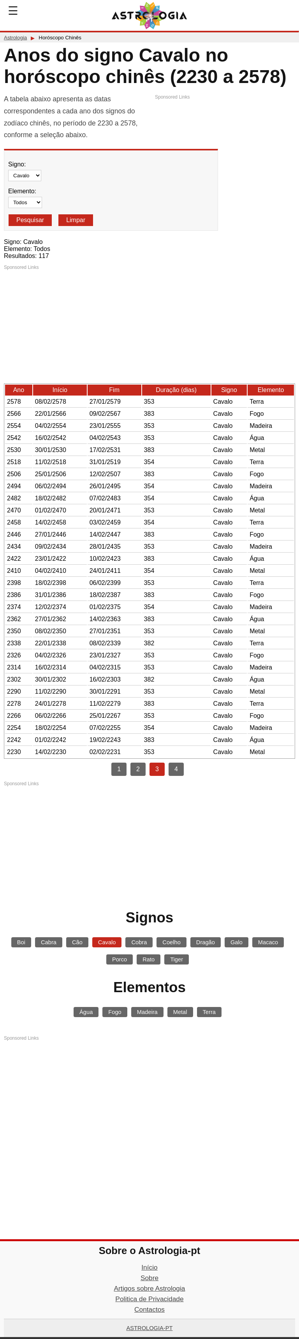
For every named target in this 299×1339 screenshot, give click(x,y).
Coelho (171, 942)
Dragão (205, 942)
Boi (21, 942)
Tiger (176, 959)
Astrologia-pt (150, 1328)
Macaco (268, 942)
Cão (77, 942)
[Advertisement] (225, 154)
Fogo (114, 1012)
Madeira (147, 1012)
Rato (148, 959)
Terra (209, 1012)
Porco (119, 959)
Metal (180, 1012)
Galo (236, 942)
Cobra (139, 942)
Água (86, 1012)
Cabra (48, 942)
